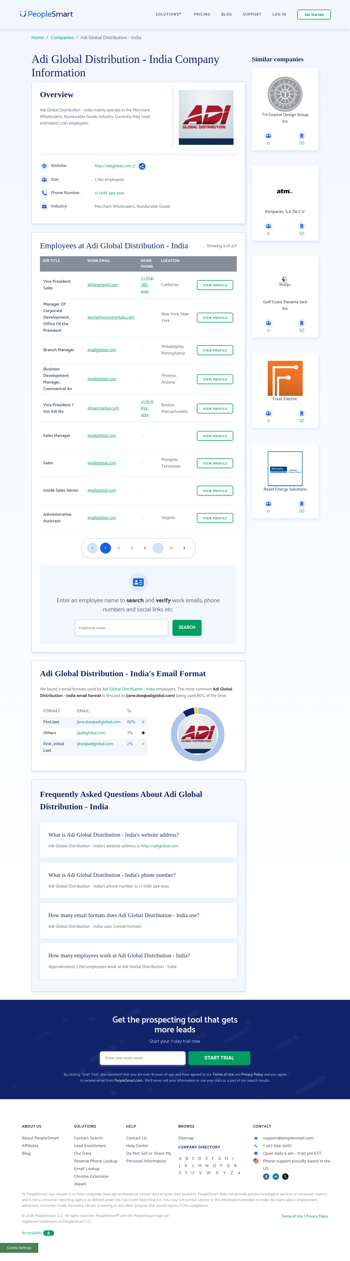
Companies (62, 38)
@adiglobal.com (102, 350)
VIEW (215, 285)
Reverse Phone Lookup (96, 1172)
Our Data (82, 1165)
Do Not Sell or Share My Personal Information (148, 1168)
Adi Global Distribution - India (128, 689)
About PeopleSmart (40, 1149)
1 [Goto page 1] (105, 548)
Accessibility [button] (38, 1245)
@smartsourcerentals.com (111, 317)
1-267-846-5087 (272, 1157)
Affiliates (30, 1157)
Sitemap (186, 1149)
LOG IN (280, 14)
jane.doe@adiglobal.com (99, 722)
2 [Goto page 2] (119, 548)
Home (37, 38)
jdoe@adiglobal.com (95, 744)
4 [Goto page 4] (145, 548)
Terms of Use (223, 1086)
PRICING (202, 14)
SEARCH (187, 627)
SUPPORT (252, 14)
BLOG (226, 14)
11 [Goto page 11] (171, 548)
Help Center (137, 1157)
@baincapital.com (103, 408)
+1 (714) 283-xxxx (147, 285)
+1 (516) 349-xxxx (109, 193)
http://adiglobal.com (113, 166)
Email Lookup (87, 1180)
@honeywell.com (103, 285)
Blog (26, 1165)
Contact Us (136, 1149)
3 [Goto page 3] (132, 548)
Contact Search (88, 1149)
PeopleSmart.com (128, 1092)
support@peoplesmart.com (283, 1149)
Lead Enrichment (90, 1157)
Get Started (314, 15)
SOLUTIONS (169, 14)
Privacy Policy (252, 1086)
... (158, 548)
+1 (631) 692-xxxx (147, 408)
